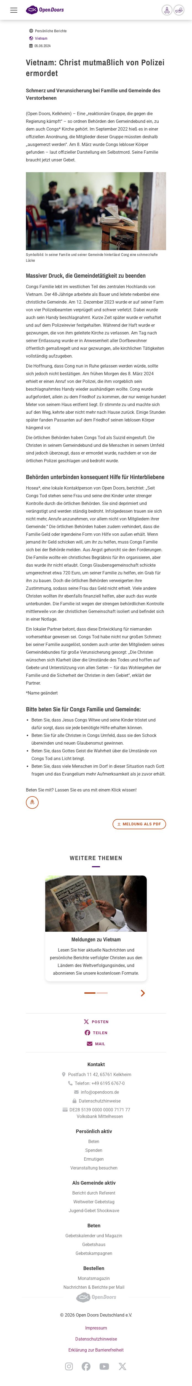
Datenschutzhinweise (100, 1101)
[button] (96, 1022)
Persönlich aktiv (94, 1131)
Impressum (96, 1328)
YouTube (104, 1366)
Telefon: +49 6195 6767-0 (100, 1083)
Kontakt (96, 1064)
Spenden (93, 1150)
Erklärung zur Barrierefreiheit (96, 1350)
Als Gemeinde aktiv (94, 1183)
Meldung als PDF (142, 824)
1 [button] (89, 993)
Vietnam (41, 38)
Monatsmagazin (94, 1278)
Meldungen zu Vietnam (96, 939)
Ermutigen (94, 1159)
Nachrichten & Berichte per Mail (93, 1287)
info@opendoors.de (100, 1092)
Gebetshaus (93, 1244)
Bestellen (93, 1268)
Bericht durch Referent (93, 1193)
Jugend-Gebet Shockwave (94, 1210)
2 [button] (102, 993)
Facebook (86, 1366)
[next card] (142, 993)
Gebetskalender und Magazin (93, 1235)
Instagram (69, 1366)
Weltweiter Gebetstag (93, 1201)
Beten (93, 1141)
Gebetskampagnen (94, 1253)
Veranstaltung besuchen (94, 1168)
